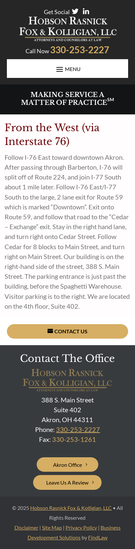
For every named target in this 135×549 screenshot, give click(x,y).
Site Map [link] (52, 527)
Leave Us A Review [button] (67, 482)
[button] (67, 69)
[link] (67, 39)
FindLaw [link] (97, 537)
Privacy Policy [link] (81, 527)
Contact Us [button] (70, 331)
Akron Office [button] (67, 465)
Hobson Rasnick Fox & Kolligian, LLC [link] (71, 508)
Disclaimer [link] (26, 527)
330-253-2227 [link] (79, 49)
